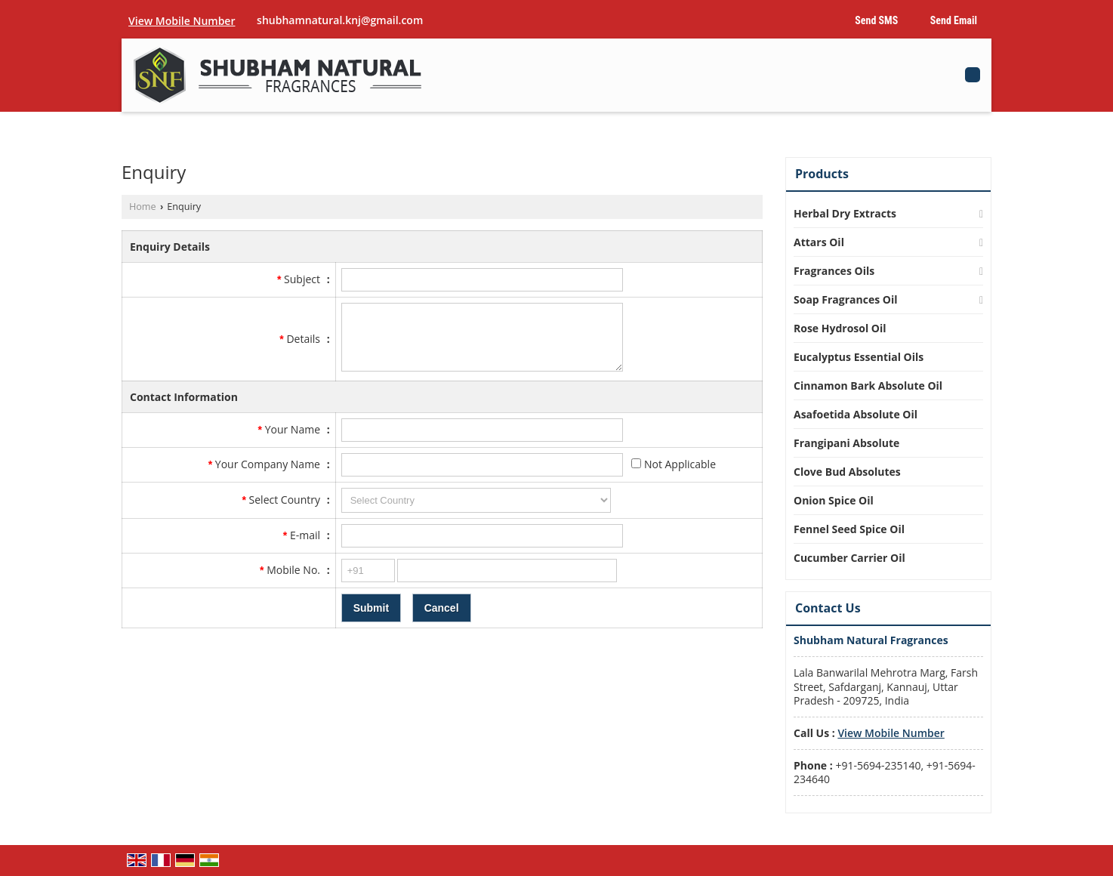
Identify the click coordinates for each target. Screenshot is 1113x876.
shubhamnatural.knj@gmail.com (340, 20)
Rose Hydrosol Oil (840, 328)
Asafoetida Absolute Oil (855, 414)
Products (822, 173)
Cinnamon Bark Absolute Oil (868, 385)
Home (142, 206)
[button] (181, 21)
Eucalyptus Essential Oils (858, 357)
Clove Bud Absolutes (847, 471)
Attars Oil (819, 242)
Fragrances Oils (834, 271)
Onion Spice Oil (834, 500)
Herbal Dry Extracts (845, 213)
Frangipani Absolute (846, 443)
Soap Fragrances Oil (846, 299)
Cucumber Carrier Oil (849, 558)
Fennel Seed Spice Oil (849, 529)
